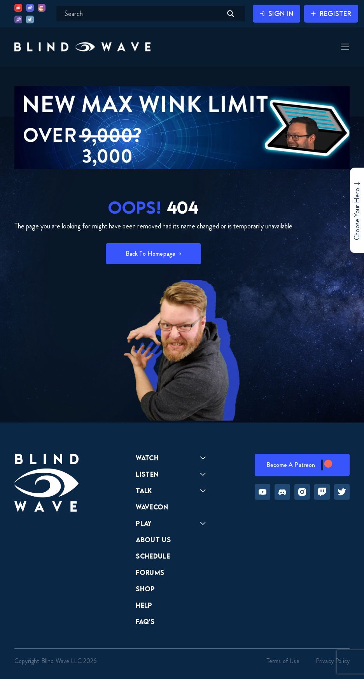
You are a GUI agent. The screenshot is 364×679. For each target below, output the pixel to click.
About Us (153, 540)
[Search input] (142, 13)
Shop (145, 589)
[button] (82, 46)
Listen (147, 474)
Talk (144, 490)
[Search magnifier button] (230, 13)
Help (144, 605)
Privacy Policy (333, 660)
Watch (147, 458)
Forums (150, 572)
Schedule (153, 556)
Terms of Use (283, 660)
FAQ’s (145, 621)
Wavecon (152, 507)
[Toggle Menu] (344, 47)
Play (144, 523)
